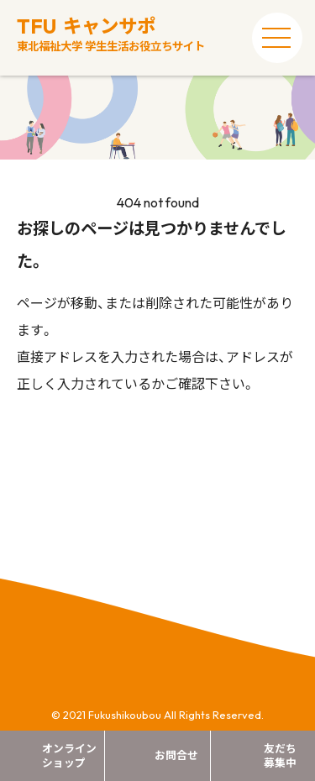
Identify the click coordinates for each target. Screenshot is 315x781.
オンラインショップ (69, 755)
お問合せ (176, 755)
